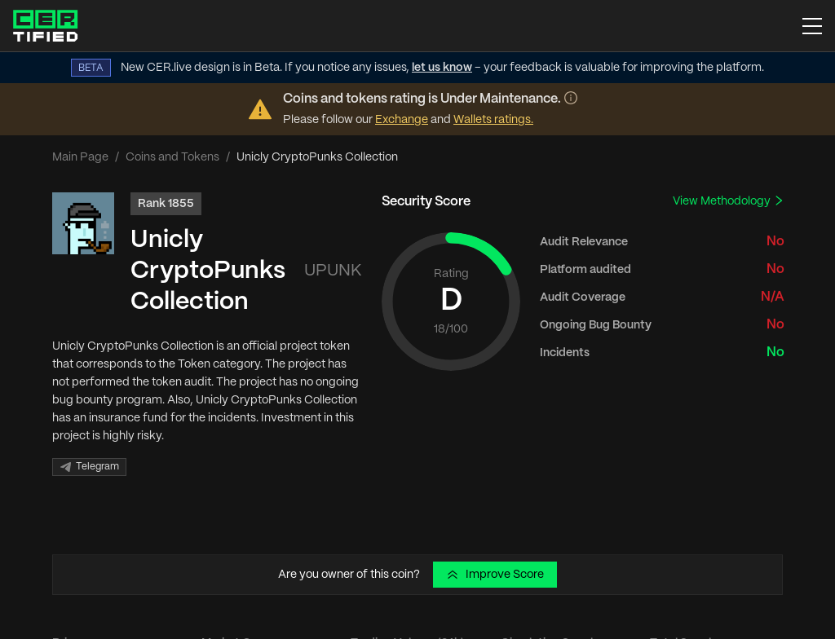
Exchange (401, 120)
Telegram (89, 467)
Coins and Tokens (172, 157)
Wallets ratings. (493, 120)
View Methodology (728, 201)
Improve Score (495, 574)
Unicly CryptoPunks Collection (207, 271)
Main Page (80, 157)
